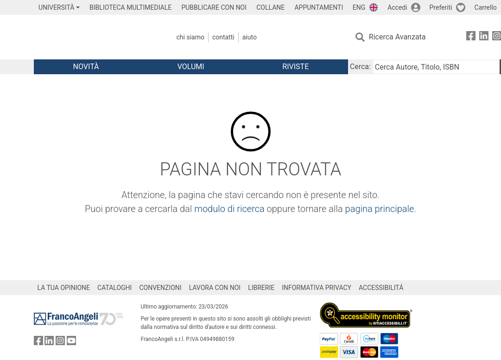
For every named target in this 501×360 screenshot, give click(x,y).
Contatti (223, 37)
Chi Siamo (190, 37)
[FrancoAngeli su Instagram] (60, 342)
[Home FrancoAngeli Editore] (95, 37)
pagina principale (379, 208)
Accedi (397, 7)
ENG (359, 7)
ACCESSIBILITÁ (381, 287)
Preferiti (441, 7)
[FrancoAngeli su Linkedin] (483, 37)
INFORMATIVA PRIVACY (316, 287)
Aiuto (249, 37)
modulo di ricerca (229, 208)
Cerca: (360, 66)
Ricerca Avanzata (397, 36)
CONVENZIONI (160, 287)
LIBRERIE (261, 287)
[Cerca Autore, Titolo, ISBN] (436, 66)
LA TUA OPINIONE (64, 287)
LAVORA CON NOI (215, 287)
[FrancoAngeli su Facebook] (471, 37)
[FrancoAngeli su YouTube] (71, 342)
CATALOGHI (114, 287)
